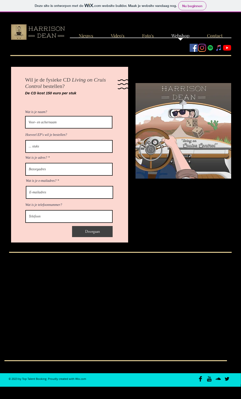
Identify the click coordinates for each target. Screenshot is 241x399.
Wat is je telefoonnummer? (43, 205)
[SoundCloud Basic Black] (218, 379)
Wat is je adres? (36, 157)
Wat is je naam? (36, 112)
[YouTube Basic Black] (209, 379)
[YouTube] (227, 48)
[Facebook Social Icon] (194, 48)
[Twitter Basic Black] (227, 379)
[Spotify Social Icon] (210, 48)
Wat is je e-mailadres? (41, 181)
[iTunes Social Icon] (219, 48)
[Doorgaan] (92, 231)
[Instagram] (202, 48)
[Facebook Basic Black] (200, 379)
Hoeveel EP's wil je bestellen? (46, 135)
